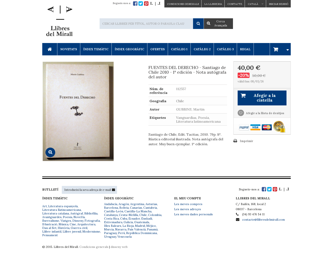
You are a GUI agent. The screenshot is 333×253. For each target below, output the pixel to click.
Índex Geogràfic (129, 49)
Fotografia (92, 221)
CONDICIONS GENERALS (183, 4)
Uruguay (110, 237)
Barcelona (111, 208)
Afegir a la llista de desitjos (264, 113)
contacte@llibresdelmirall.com (263, 219)
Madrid (140, 226)
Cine (73, 224)
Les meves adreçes (187, 209)
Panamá (152, 229)
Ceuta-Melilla (128, 215)
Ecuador (134, 218)
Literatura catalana (55, 213)
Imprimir (246, 141)
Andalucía (110, 204)
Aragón (124, 204)
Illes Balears (112, 226)
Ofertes (157, 49)
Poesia (67, 217)
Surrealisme (50, 221)
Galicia (128, 222)
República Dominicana (141, 233)
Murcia (109, 229)
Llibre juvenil (72, 231)
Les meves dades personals (193, 214)
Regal (245, 49)
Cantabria (150, 208)
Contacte (234, 4)
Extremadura (113, 222)
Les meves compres (188, 204)
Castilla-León (113, 211)
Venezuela (124, 237)
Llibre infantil (51, 231)
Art (44, 206)
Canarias (136, 208)
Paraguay (110, 233)
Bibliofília (90, 213)
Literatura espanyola (63, 206)
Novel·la (79, 217)
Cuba (123, 218)
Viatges (66, 221)
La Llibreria (213, 4)
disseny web (119, 247)
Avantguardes (52, 217)
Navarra (120, 229)
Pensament (50, 235)
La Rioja (128, 226)
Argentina (137, 204)
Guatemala (141, 222)
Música (63, 224)
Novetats (68, 49)
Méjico (151, 226)
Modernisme (91, 231)
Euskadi (146, 218)
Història (63, 228)
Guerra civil (79, 228)
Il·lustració (49, 224)
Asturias (151, 204)
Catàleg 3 (225, 49)
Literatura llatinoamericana (61, 210)
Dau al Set (49, 228)
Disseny (77, 221)
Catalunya (111, 215)
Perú (121, 233)
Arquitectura (86, 224)
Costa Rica (111, 218)
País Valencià (137, 229)
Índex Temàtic (96, 49)
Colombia (154, 215)
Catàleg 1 (179, 49)
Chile (143, 215)
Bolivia (124, 208)
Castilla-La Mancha (137, 211)
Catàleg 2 (202, 49)
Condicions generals (93, 247)
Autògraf (76, 213)
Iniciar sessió (278, 4)
